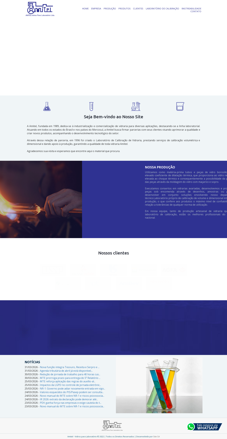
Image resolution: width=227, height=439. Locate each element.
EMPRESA (96, 8)
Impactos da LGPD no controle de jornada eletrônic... (70, 385)
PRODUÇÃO (110, 8)
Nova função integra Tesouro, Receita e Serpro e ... (69, 367)
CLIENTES (138, 8)
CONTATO (195, 11)
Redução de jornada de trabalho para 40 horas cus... (70, 374)
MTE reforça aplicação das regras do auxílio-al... (67, 381)
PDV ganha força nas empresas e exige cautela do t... (70, 402)
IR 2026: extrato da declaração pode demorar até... (69, 399)
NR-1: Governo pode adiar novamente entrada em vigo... (72, 388)
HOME (85, 8)
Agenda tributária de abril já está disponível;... (66, 370)
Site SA (156, 436)
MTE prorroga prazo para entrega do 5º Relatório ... (70, 378)
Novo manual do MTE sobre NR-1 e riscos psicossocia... (72, 395)
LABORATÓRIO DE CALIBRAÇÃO (162, 8)
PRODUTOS (124, 8)
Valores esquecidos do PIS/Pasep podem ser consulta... (72, 392)
